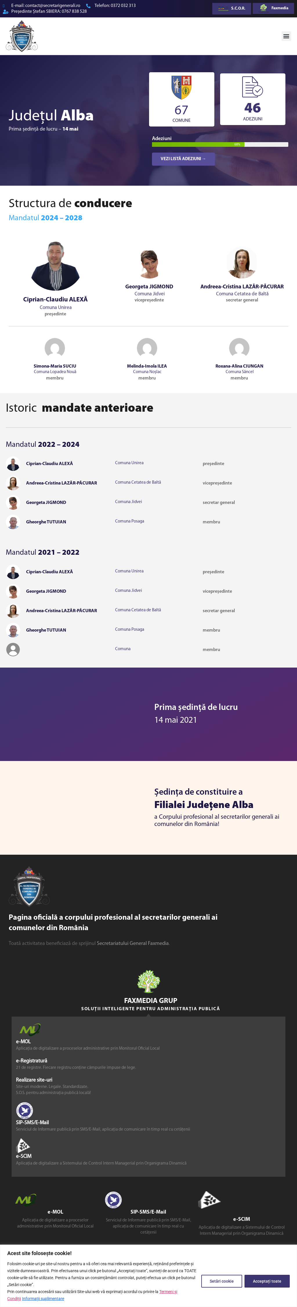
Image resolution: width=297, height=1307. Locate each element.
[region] (148, 1276)
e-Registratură (31, 1061)
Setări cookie (222, 1281)
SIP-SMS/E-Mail (32, 1123)
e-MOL (23, 1042)
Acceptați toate (267, 1281)
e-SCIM (23, 1157)
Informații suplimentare (43, 1298)
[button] (286, 36)
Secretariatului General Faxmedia (133, 943)
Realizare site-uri (34, 1080)
